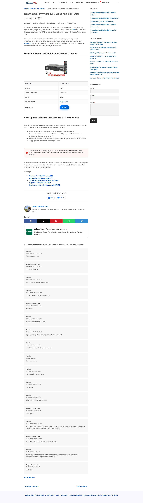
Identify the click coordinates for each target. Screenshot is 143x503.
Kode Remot (63, 2)
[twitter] (43, 221)
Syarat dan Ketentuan (90, 495)
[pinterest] (56, 221)
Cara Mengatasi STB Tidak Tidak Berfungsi (43, 180)
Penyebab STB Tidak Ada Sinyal (40, 183)
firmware (27, 43)
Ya (50, 198)
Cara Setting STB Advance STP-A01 (41, 178)
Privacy (57, 495)
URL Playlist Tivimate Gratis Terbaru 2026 (103, 53)
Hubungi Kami (29, 495)
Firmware (79, 2)
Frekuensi (105, 2)
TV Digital (46, 2)
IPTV (71, 2)
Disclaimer (64, 495)
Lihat (64, 107)
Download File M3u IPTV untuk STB (41, 176)
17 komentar (61, 23)
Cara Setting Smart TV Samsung (102, 21)
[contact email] (104, 98)
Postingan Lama (82, 486)
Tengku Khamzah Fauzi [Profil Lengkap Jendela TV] (40, 207)
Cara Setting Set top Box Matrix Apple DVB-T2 (44, 185)
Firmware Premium (92, 2)
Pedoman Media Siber (75, 495)
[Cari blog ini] (118, 2)
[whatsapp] (69, 221)
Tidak (60, 198)
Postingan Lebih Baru (31, 486)
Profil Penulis (49, 495)
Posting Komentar (29, 477)
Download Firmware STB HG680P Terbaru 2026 (104, 78)
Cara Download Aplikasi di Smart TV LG (104, 18)
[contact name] (104, 91)
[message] (104, 110)
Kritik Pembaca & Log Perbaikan (108, 495)
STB (54, 2)
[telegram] (81, 221)
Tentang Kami (39, 495)
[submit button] (93, 120)
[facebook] (30, 221)
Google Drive (64, 102)
